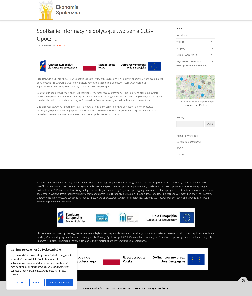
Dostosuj (19, 282)
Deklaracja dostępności (188, 141)
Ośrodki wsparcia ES (187, 54)
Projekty (180, 48)
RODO (179, 148)
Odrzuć (37, 282)
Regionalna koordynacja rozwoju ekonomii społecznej (191, 63)
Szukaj (180, 117)
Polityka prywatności (187, 135)
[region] (41, 267)
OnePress (138, 288)
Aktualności (182, 35)
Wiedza (180, 41)
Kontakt (180, 154)
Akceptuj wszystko (59, 282)
